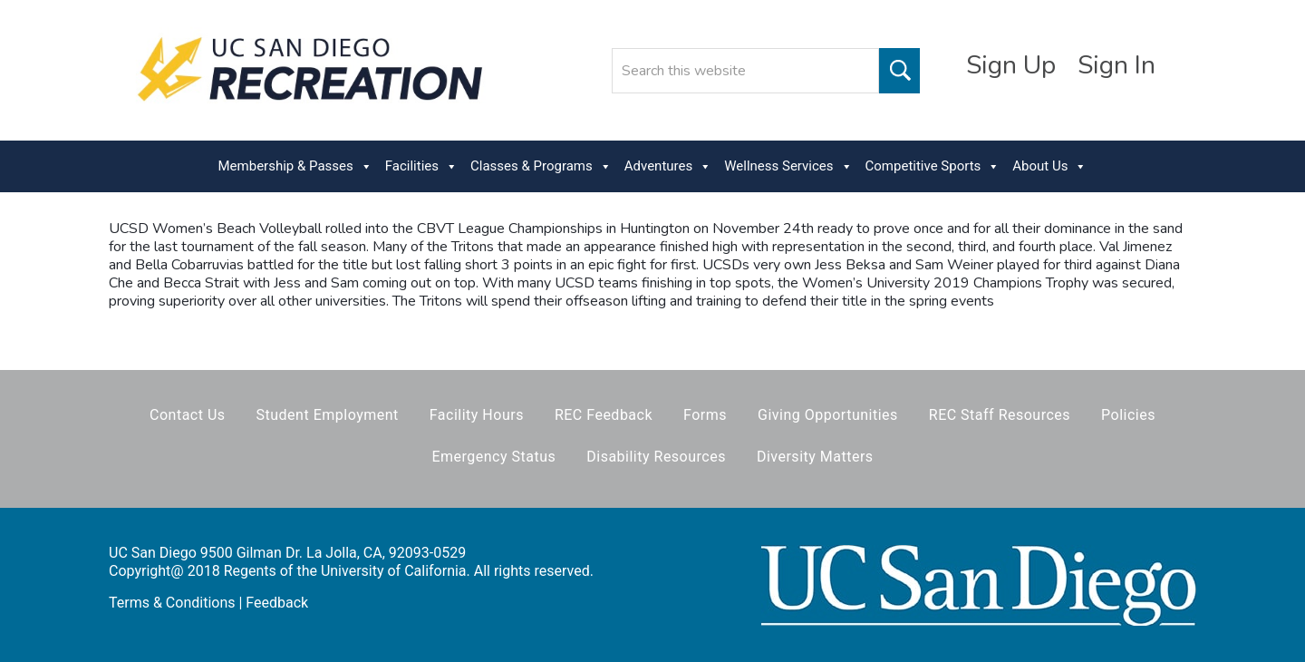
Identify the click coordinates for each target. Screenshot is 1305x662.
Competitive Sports (932, 166)
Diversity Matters (815, 456)
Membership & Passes (295, 166)
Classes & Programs (541, 166)
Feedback (277, 602)
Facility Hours (477, 414)
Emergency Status (493, 456)
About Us (1049, 166)
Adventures (667, 166)
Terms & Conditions (172, 602)
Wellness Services (788, 166)
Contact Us (188, 414)
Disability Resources (656, 456)
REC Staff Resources (999, 414)
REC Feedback (603, 414)
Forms (705, 414)
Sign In (1116, 65)
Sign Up (1011, 65)
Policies (1128, 414)
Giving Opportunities (828, 414)
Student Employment (327, 414)
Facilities (421, 166)
